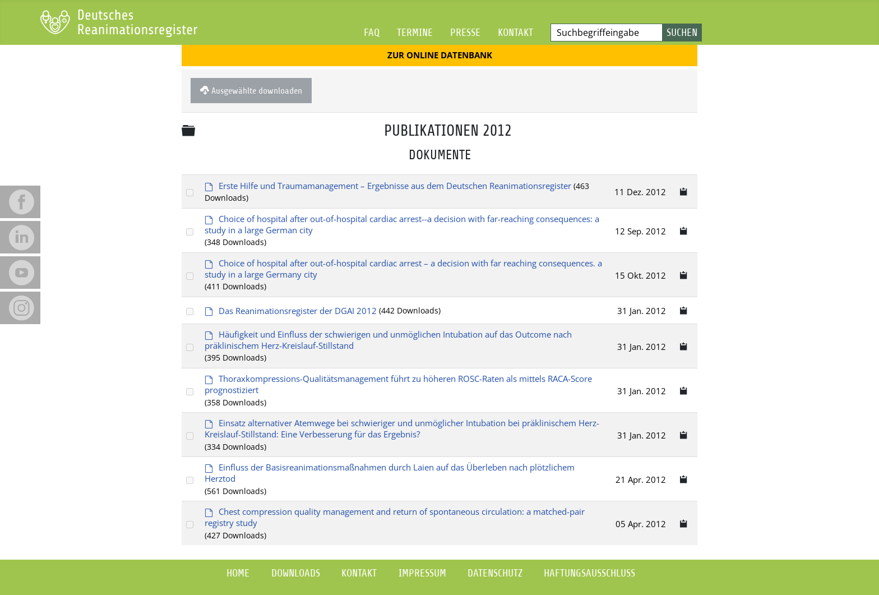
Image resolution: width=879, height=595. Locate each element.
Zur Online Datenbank (439, 55)
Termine (415, 32)
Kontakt (515, 32)
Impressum (422, 573)
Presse (465, 32)
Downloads (295, 573)
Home (237, 573)
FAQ (372, 32)
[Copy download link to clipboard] (684, 191)
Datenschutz (495, 573)
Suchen (682, 32)
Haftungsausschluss (589, 573)
